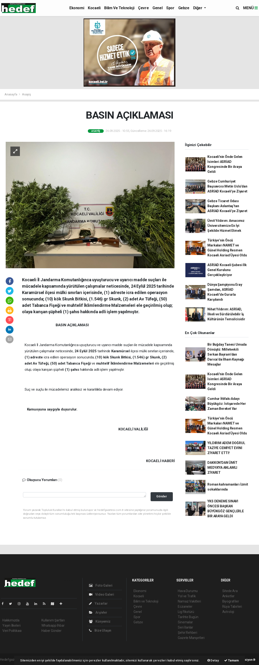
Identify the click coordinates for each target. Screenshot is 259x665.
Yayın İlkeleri (11, 625)
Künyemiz (100, 621)
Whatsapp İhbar (52, 625)
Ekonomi (76, 8)
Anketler (228, 596)
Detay (213, 660)
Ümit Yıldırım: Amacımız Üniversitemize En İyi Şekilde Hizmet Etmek (226, 225)
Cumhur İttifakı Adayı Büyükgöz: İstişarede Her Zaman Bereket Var (226, 404)
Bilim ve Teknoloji (119, 8)
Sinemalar (185, 622)
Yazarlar (98, 603)
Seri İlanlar (185, 627)
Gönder (161, 496)
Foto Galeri (101, 585)
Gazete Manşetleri (191, 638)
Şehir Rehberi (187, 632)
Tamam (231, 660)
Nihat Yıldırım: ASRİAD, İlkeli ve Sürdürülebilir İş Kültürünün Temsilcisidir (226, 314)
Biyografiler (230, 601)
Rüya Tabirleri (232, 606)
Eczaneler (185, 606)
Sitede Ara (230, 591)
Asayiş (26, 94)
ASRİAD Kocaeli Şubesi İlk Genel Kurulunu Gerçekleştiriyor (226, 270)
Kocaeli (94, 8)
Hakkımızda (10, 620)
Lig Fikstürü (186, 612)
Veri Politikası (12, 631)
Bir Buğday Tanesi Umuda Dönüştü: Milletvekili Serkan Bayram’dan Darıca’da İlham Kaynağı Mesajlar (227, 354)
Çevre (143, 8)
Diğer (198, 8)
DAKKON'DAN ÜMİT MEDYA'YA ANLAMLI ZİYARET (222, 467)
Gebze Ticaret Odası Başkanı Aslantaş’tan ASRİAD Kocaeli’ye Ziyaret (227, 206)
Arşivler (98, 612)
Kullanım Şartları (53, 620)
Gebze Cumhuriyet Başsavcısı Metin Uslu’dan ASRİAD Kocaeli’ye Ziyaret (227, 186)
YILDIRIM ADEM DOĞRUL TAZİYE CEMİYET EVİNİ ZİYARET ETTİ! (226, 448)
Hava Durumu (188, 591)
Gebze (183, 8)
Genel (157, 8)
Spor (170, 8)
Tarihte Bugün (188, 617)
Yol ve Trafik (187, 596)
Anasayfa (11, 94)
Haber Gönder (51, 631)
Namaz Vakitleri (189, 601)
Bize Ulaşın (100, 630)
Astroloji (228, 612)
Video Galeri (101, 594)
